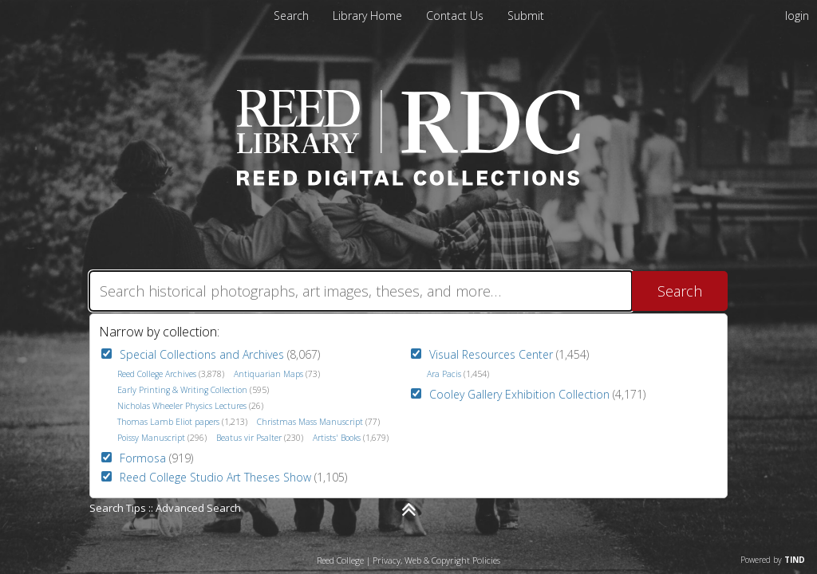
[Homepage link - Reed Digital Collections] (409, 181)
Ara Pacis (444, 373)
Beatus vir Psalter (249, 437)
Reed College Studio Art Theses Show (215, 477)
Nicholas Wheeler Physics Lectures (182, 405)
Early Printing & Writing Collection (182, 389)
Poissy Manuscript (151, 437)
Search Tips (117, 508)
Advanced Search (198, 508)
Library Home (369, 15)
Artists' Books (337, 437)
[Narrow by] (408, 509)
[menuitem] (369, 15)
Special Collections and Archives (202, 354)
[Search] (360, 291)
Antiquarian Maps (268, 373)
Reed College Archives (156, 373)
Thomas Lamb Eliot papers (168, 421)
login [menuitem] (797, 15)
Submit (525, 15)
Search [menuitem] (291, 15)
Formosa (143, 458)
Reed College (340, 560)
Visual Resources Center (491, 354)
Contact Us (456, 15)
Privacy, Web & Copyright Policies (436, 560)
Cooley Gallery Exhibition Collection (519, 394)
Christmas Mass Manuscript (310, 421)
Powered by (772, 559)
